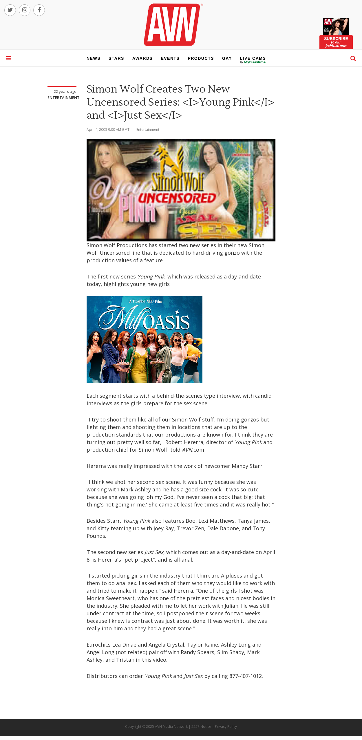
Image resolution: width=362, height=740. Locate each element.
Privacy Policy (226, 726)
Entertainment (63, 97)
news (93, 58)
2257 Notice (201, 726)
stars (116, 58)
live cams (253, 62)
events (170, 58)
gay (227, 58)
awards (142, 58)
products (201, 58)
